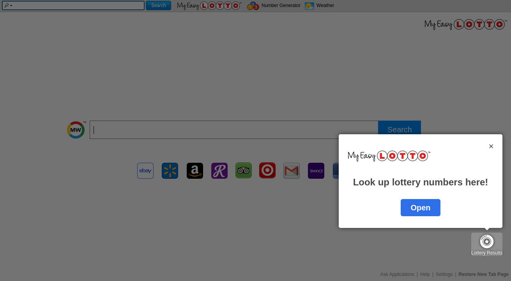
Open (420, 207)
